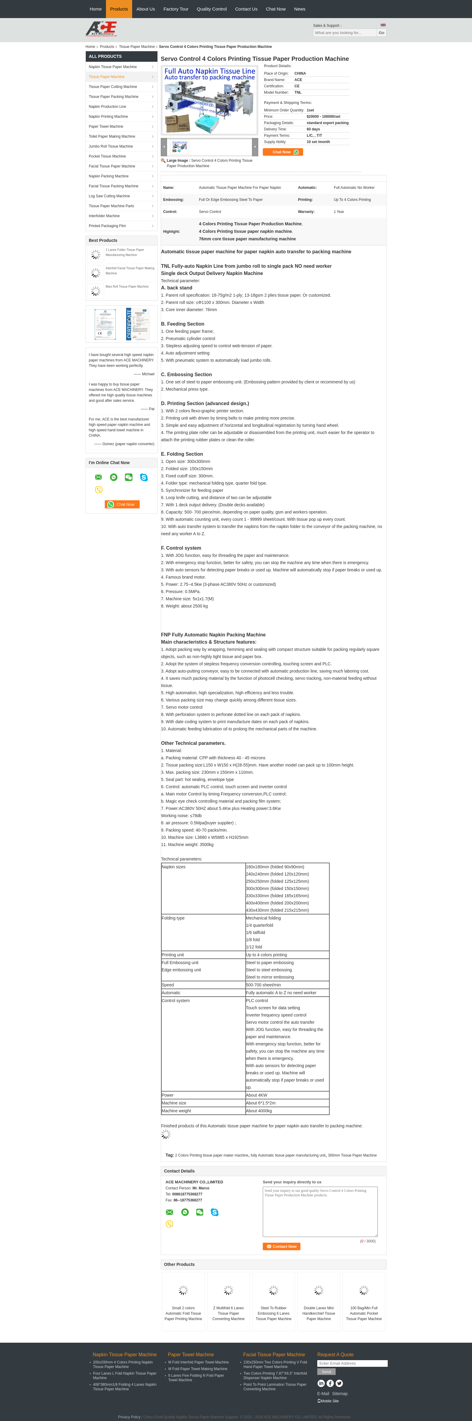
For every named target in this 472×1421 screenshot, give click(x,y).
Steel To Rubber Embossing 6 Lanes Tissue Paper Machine (274, 1313)
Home (96, 8)
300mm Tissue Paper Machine (352, 1155)
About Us (145, 8)
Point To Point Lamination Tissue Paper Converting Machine (275, 1386)
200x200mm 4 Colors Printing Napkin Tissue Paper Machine (123, 1364)
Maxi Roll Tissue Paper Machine (127, 286)
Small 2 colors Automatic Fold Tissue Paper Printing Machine (183, 1313)
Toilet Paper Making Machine (112, 136)
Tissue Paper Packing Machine (113, 97)
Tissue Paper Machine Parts (111, 206)
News (300, 8)
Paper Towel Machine (106, 126)
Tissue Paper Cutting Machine (113, 87)
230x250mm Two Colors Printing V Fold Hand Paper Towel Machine (275, 1364)
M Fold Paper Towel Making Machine (198, 1369)
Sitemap (339, 1393)
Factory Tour (175, 8)
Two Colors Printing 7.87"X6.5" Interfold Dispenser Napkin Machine (275, 1375)
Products (119, 8)
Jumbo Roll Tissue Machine (111, 146)
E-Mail (323, 1393)
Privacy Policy (129, 1417)
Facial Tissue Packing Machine (113, 186)
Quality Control (212, 8)
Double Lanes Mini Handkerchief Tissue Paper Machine (319, 1313)
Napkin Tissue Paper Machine (113, 67)
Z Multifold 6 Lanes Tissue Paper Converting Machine (229, 1313)
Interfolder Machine (104, 216)
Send (326, 1371)
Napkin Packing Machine (109, 176)
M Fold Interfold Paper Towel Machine (198, 1362)
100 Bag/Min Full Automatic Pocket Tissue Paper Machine (364, 1313)
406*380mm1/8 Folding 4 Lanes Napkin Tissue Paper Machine (125, 1386)
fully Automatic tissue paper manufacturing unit (288, 1155)
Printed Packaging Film (107, 226)
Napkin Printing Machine (108, 116)
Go (381, 32)
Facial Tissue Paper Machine (112, 166)
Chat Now (276, 9)
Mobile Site (328, 1401)
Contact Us (246, 8)
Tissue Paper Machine (137, 47)
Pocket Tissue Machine (107, 156)
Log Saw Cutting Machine (109, 196)
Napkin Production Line (107, 107)
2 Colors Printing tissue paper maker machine (211, 1155)
